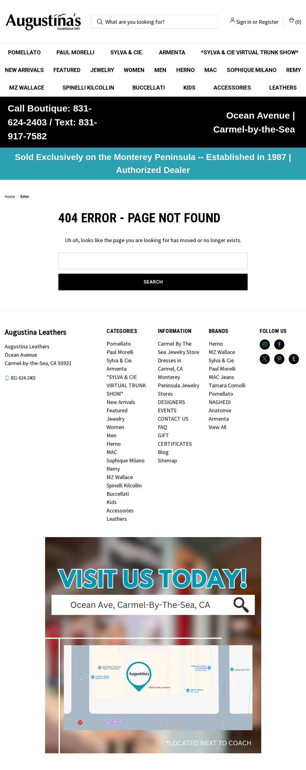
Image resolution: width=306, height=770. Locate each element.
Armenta (172, 52)
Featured (66, 70)
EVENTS (167, 410)
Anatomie (220, 410)
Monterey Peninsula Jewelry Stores (178, 385)
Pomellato (24, 52)
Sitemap (167, 460)
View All (217, 427)
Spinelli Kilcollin (88, 87)
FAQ (162, 427)
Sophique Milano (252, 70)
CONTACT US (173, 418)
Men (160, 70)
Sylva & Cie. (126, 52)
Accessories (232, 87)
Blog (163, 452)
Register (269, 21)
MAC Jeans (221, 377)
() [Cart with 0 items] (295, 21)
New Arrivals (24, 70)
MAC (210, 70)
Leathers (283, 87)
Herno (185, 70)
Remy (113, 468)
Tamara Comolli (227, 385)
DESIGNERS (171, 402)
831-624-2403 (23, 378)
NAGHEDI (220, 402)
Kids (189, 87)
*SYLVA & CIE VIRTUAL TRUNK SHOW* (249, 52)
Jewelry (102, 70)
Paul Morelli (75, 52)
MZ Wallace (26, 87)
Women (134, 70)
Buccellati (148, 87)
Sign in (243, 21)
